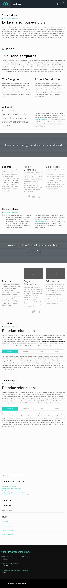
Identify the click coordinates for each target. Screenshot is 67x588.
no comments (7, 18)
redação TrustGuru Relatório (10, 495)
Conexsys (15, 18)
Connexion (5, 521)
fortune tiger (6, 489)
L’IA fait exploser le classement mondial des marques (16, 557)
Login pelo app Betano (8, 493)
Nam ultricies (12, 486)
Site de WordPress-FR (7, 534)
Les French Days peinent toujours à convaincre (14, 570)
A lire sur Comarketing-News (15, 551)
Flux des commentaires (8, 530)
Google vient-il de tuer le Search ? (10, 564)
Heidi (3, 486)
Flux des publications (7, 526)
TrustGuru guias (7, 491)
